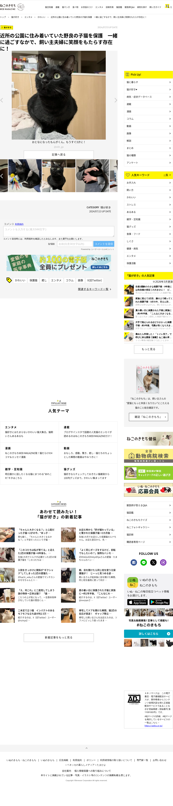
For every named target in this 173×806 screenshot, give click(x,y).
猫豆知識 (49, 7)
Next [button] (116, 100)
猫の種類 (131, 155)
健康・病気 (132, 248)
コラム (70, 280)
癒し (44, 280)
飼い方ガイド (155, 7)
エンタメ (99, 7)
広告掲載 (63, 760)
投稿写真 (110, 7)
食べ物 (75, 7)
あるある (131, 211)
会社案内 (66, 771)
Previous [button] (1, 100)
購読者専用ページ (136, 541)
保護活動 (131, 263)
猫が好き (15, 17)
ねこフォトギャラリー (138, 527)
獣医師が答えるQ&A (137, 505)
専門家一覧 (142, 760)
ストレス (131, 204)
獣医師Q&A (129, 7)
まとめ (130, 148)
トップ (3, 17)
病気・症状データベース (139, 96)
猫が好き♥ (132, 89)
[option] (59, 100)
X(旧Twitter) (94, 280)
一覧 (166, 174)
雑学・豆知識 (133, 219)
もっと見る (149, 349)
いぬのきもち (48, 760)
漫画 (129, 111)
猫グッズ (131, 226)
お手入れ (131, 182)
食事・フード (133, 233)
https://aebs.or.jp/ (154, 725)
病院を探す (142, 7)
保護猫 (33, 280)
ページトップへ (86, 748)
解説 (129, 140)
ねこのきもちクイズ (137, 519)
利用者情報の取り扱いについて (116, 760)
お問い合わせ (159, 760)
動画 (129, 126)
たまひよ (101, 765)
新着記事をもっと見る (59, 637)
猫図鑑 (119, 7)
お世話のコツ (87, 7)
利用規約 (77, 760)
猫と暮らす (132, 82)
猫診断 (130, 534)
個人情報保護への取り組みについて (92, 771)
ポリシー (91, 760)
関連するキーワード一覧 (93, 289)
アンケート (132, 162)
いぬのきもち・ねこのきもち (21, 760)
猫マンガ (66, 7)
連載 (57, 7)
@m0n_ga (58, 146)
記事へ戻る (59, 154)
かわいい (41, 17)
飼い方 (130, 189)
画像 (80, 280)
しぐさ (130, 241)
